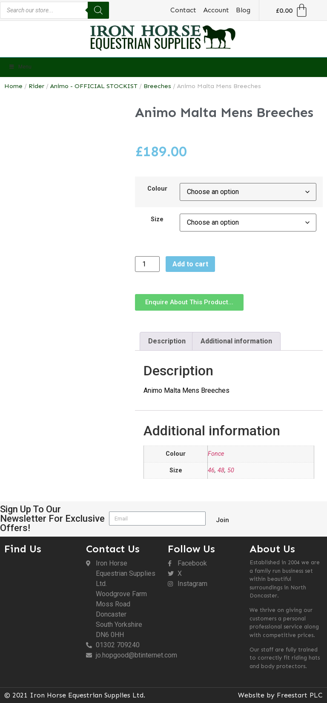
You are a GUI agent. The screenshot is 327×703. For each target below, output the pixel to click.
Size (157, 220)
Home (13, 86)
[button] (189, 302)
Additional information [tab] (236, 341)
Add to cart (190, 264)
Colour (157, 189)
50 (230, 470)
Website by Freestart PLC (280, 695)
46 (211, 470)
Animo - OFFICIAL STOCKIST (94, 86)
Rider (36, 86)
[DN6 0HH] (40, 605)
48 (221, 470)
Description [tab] (167, 341)
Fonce (216, 453)
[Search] (98, 10)
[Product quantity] (147, 264)
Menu (20, 67)
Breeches (157, 86)
